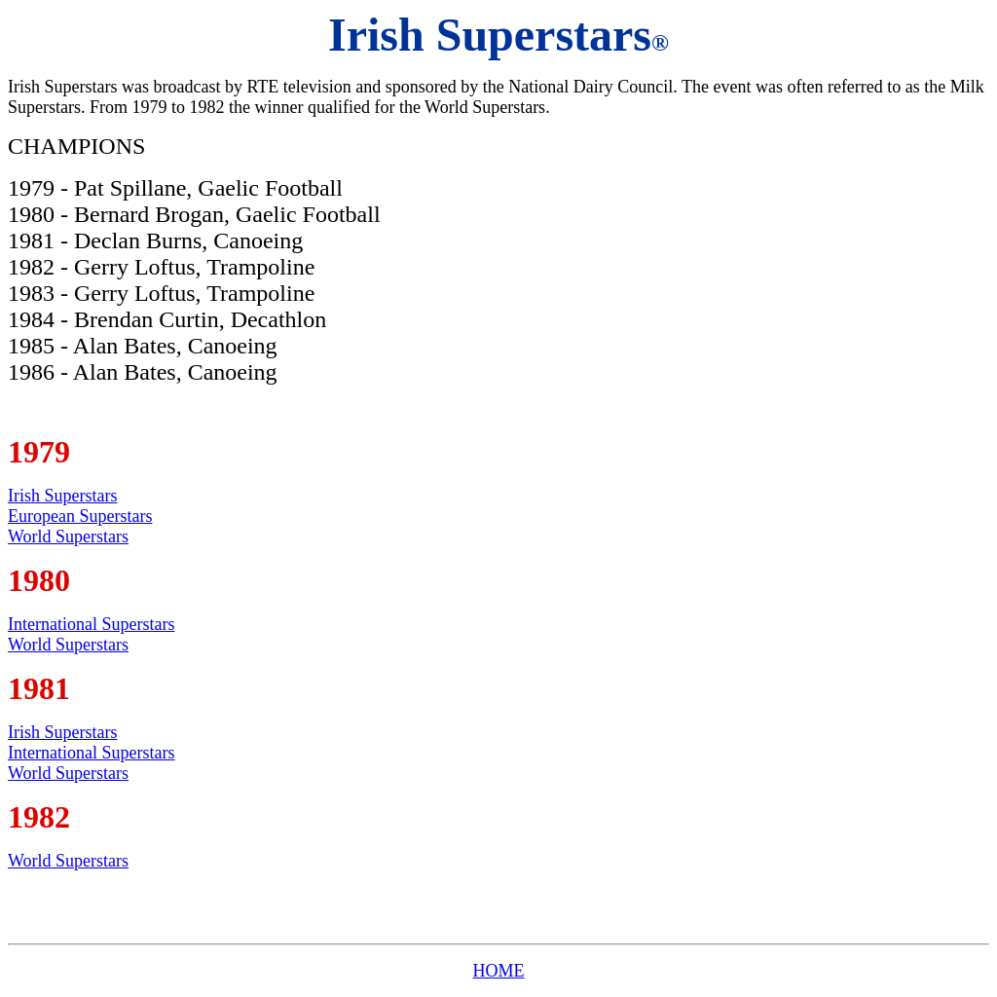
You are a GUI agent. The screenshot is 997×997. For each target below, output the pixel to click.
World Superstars (68, 536)
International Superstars (91, 624)
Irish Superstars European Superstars (80, 506)
